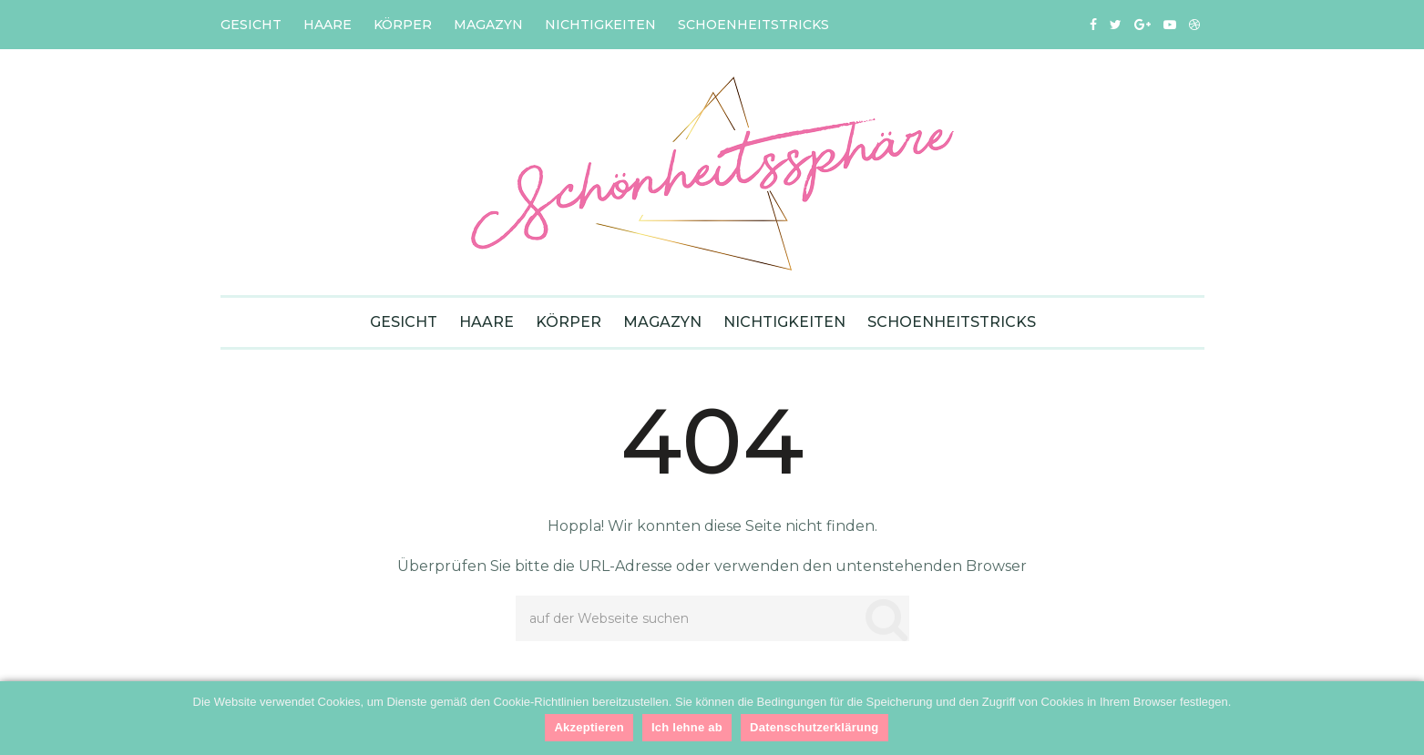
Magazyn (488, 24)
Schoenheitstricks (753, 24)
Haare (327, 24)
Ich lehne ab (686, 727)
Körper (403, 24)
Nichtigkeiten (600, 24)
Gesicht (251, 24)
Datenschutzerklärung (814, 727)
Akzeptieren (588, 727)
